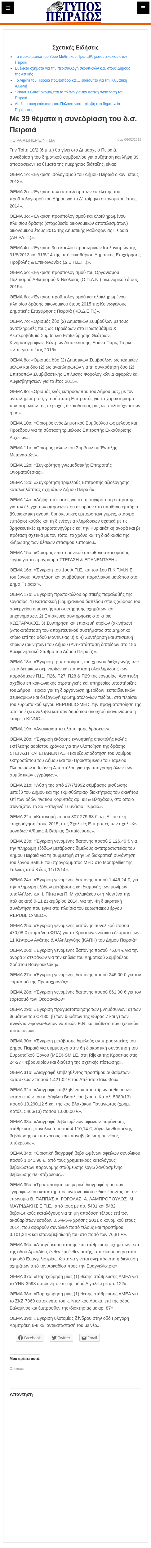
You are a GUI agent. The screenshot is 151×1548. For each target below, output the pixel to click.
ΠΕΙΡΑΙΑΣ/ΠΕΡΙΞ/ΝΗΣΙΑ (32, 140)
